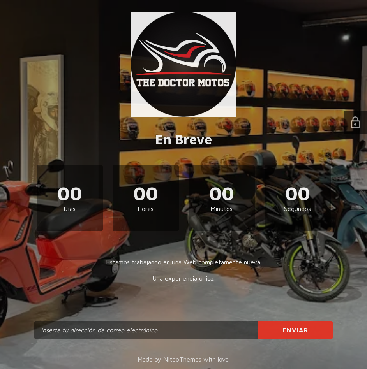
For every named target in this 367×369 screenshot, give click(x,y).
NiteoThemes (182, 359)
